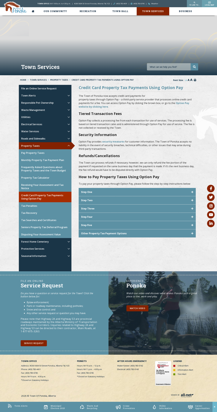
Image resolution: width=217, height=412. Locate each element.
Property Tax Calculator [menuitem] (35, 177)
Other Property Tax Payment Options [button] (104, 233)
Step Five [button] (86, 225)
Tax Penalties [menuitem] (29, 206)
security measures (113, 141)
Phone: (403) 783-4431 (31, 369)
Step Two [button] (87, 200)
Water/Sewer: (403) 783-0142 (130, 365)
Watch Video (137, 308)
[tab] (137, 192)
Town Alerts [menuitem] (28, 95)
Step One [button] (86, 192)
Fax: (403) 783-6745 (29, 373)
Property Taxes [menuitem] (30, 145)
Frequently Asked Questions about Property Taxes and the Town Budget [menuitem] (43, 169)
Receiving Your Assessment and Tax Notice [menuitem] (42, 186)
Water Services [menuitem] (30, 131)
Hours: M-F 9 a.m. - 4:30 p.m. (33, 376)
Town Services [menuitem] (153, 11)
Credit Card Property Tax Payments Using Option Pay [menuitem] (42, 197)
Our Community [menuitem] (55, 11)
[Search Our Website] (172, 66)
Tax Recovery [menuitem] (29, 213)
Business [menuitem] (185, 11)
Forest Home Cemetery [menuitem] (35, 241)
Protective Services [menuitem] (32, 248)
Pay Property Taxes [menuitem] (32, 153)
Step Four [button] (87, 216)
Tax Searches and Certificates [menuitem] (38, 220)
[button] (68, 95)
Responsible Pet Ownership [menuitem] (37, 102)
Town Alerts (17, 406)
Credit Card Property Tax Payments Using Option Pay (103, 79)
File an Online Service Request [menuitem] (39, 88)
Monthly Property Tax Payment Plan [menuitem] (42, 160)
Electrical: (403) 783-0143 (128, 369)
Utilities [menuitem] (25, 117)
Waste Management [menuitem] (33, 110)
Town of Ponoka (16, 8)
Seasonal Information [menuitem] (33, 256)
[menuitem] (33, 11)
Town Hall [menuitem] (120, 11)
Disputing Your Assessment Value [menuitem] (41, 234)
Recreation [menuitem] (88, 11)
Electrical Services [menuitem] (31, 124)
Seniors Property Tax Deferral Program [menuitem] (44, 227)
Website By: (182, 395)
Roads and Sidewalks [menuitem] (33, 138)
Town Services (38, 79)
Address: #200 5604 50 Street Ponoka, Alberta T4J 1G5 (45, 365)
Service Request (34, 343)
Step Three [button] (87, 208)
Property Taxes (59, 79)
